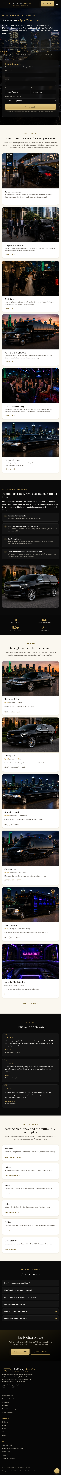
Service (7, 88)
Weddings (5, 1402)
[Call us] (13, 1386)
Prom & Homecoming (9, 1409)
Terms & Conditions (8, 1458)
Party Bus (5, 1405)
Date (32, 88)
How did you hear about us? (13, 96)
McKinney (5, 1422)
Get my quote (30, 107)
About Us (5, 1455)
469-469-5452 (7, 1445)
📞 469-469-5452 (12, 41)
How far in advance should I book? (17, 1283)
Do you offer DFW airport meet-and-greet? (20, 1297)
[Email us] (17, 1386)
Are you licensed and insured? (15, 1318)
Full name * (8, 71)
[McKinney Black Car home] (17, 4)
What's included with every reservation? (19, 1290)
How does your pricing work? (15, 1304)
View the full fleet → (30, 1003)
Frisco (4, 1425)
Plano (4, 1428)
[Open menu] (57, 4)
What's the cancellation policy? (16, 1311)
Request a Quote (20, 1352)
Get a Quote (47, 4)
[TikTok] (8, 1386)
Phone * (7, 79)
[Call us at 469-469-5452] (56, 1471)
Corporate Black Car (8, 1399)
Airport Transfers (7, 1395)
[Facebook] (4, 1386)
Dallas (4, 1435)
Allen (3, 1432)
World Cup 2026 (7, 1412)
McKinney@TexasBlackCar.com (12, 1448)
